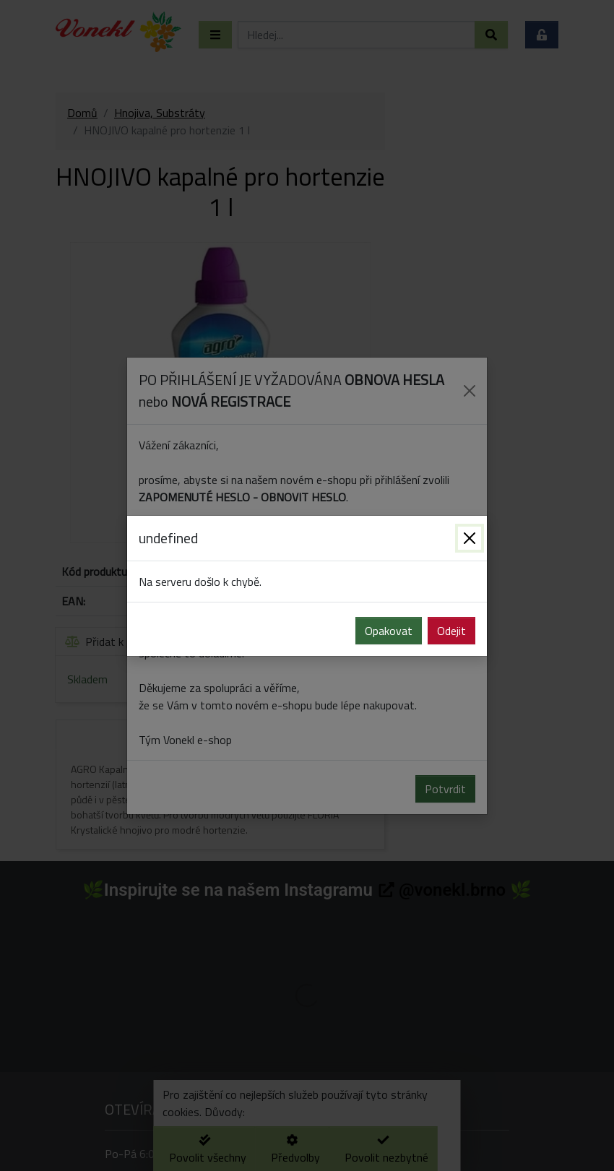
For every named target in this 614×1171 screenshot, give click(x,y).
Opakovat (388, 630)
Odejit (451, 630)
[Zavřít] (469, 538)
